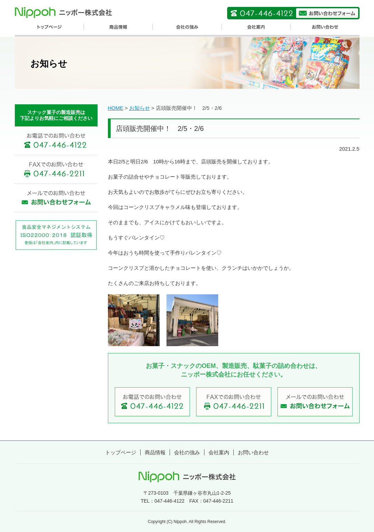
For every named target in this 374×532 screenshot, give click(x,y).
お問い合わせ (253, 452)
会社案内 (219, 452)
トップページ (120, 452)
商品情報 (155, 452)
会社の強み (187, 452)
